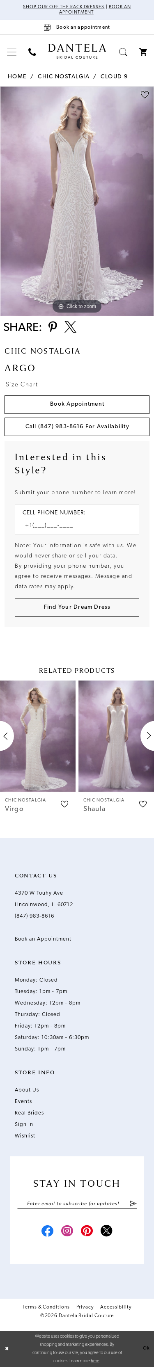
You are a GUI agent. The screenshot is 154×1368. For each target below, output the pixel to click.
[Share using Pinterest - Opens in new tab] (52, 328)
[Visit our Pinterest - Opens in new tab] (87, 1232)
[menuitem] (12, 52)
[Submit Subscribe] (133, 1204)
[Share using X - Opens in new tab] (70, 328)
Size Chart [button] (22, 385)
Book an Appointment (43, 939)
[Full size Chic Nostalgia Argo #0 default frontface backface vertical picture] (77, 201)
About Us (27, 1090)
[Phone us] (32, 52)
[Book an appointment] (77, 27)
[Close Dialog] (7, 1350)
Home (17, 77)
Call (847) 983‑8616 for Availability (77, 427)
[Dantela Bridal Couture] (77, 51)
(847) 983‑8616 (34, 916)
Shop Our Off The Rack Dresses (63, 7)
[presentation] (38, 736)
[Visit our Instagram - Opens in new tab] (67, 1232)
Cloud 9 (114, 77)
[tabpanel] (77, 201)
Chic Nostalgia (64, 77)
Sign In (24, 1125)
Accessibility (115, 1308)
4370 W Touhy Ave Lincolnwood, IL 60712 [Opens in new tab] (44, 899)
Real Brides (29, 1113)
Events (23, 1102)
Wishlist (25, 1136)
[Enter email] (77, 1204)
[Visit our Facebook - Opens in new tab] (47, 1232)
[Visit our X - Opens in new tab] (106, 1232)
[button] (12, 52)
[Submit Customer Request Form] (77, 607)
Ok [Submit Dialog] (146, 1349)
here (95, 1362)
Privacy (85, 1308)
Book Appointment (77, 405)
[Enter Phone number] (73, 526)
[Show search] (123, 52)
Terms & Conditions (46, 1308)
